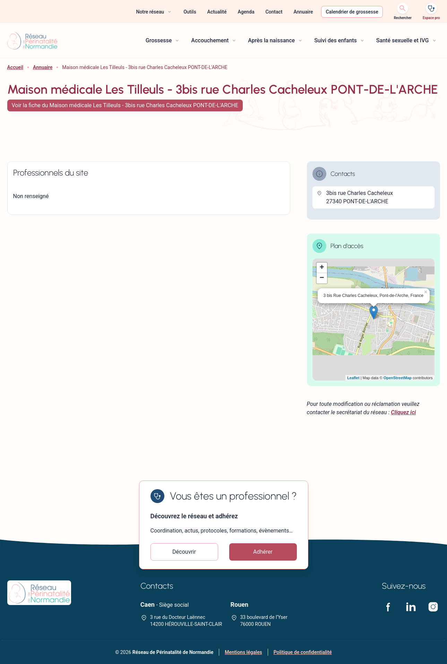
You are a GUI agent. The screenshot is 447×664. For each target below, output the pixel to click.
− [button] (321, 278)
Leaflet (353, 378)
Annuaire (42, 67)
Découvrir (184, 551)
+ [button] (321, 268)
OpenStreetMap (398, 378)
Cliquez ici (403, 412)
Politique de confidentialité (303, 652)
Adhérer (263, 551)
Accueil (15, 67)
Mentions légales (243, 652)
